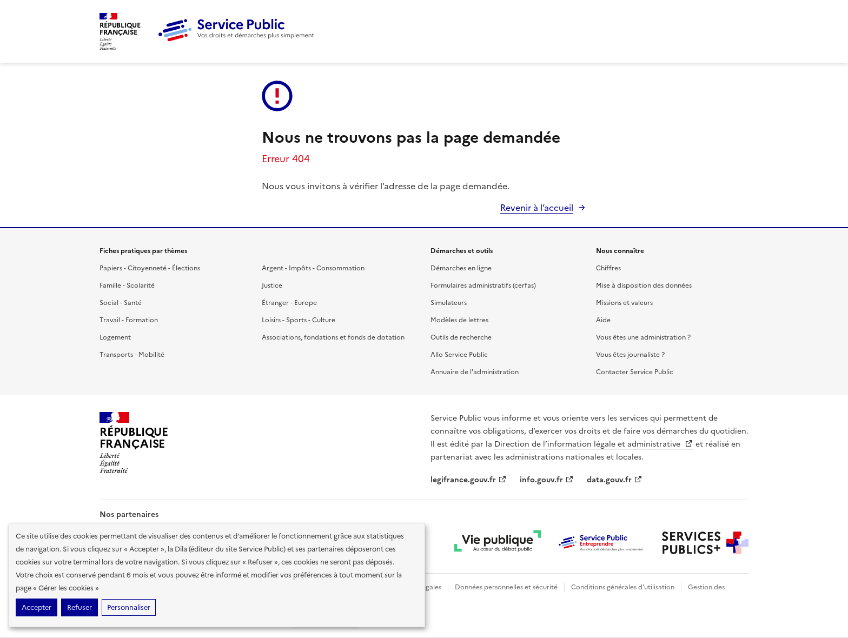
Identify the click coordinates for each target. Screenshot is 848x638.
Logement (115, 337)
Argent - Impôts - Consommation (313, 268)
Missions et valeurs (624, 303)
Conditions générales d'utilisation (622, 587)
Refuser (79, 607)
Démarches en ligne (461, 268)
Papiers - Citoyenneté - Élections (150, 268)
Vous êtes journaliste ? (630, 355)
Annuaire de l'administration (474, 372)
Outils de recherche (461, 337)
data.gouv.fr (614, 480)
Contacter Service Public (634, 372)
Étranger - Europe (289, 303)
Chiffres (608, 268)
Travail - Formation (129, 320)
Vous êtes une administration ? (643, 337)
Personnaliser (128, 607)
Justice (272, 285)
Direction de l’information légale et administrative (593, 444)
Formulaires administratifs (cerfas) (483, 285)
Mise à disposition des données (644, 285)
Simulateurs (448, 303)
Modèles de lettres (459, 320)
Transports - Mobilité (132, 355)
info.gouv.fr (547, 480)
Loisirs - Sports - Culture (298, 320)
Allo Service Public (459, 355)
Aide (603, 320)
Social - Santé (121, 303)
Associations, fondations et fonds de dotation (333, 337)
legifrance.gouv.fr (468, 480)
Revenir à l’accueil (536, 207)
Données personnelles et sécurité (506, 587)
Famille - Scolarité (127, 285)
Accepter (36, 607)
